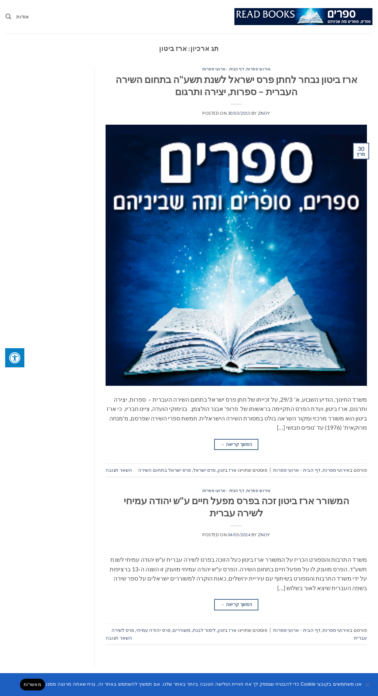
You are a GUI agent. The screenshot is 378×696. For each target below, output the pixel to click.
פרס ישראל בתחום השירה (164, 470)
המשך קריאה (236, 444)
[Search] (8, 17)
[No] (368, 687)
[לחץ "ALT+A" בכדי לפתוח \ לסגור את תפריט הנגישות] (14, 357)
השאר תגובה (119, 470)
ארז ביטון (227, 470)
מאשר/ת (32, 684)
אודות (22, 17)
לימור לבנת (204, 630)
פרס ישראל (204, 470)
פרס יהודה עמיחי (153, 630)
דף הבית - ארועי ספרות (223, 68)
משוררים (181, 630)
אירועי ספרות (258, 68)
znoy (264, 113)
